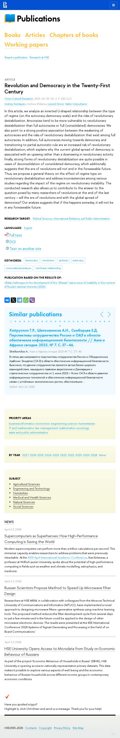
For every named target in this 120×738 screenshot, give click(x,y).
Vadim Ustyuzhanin (76, 104)
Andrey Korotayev (14, 104)
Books (12, 35)
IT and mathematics (21, 428)
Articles (35, 35)
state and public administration (28, 432)
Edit (114, 733)
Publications (38, 18)
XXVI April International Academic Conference (57, 557)
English (28, 228)
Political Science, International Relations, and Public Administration (71, 218)
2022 (63, 455)
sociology (83, 428)
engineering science (64, 423)
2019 (86, 455)
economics (42, 423)
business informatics (21, 423)
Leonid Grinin (56, 104)
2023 (56, 455)
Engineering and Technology (31, 488)
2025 (40, 455)
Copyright (45, 728)
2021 (71, 455)
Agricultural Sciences (26, 484)
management (49, 428)
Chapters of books (74, 35)
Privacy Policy (62, 728)
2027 (25, 455)
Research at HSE (39, 57)
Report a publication (16, 57)
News (9, 522)
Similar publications (35, 314)
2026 (33, 455)
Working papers (26, 44)
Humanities (20, 493)
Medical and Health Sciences (32, 497)
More (102, 455)
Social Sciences (23, 506)
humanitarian (87, 423)
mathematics (67, 428)
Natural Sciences (24, 502)
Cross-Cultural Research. (19, 98)
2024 (48, 455)
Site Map (78, 728)
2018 (94, 455)
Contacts (31, 728)
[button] (11, 321)
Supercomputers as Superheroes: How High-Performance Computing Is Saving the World (51, 538)
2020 (78, 455)
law (37, 428)
